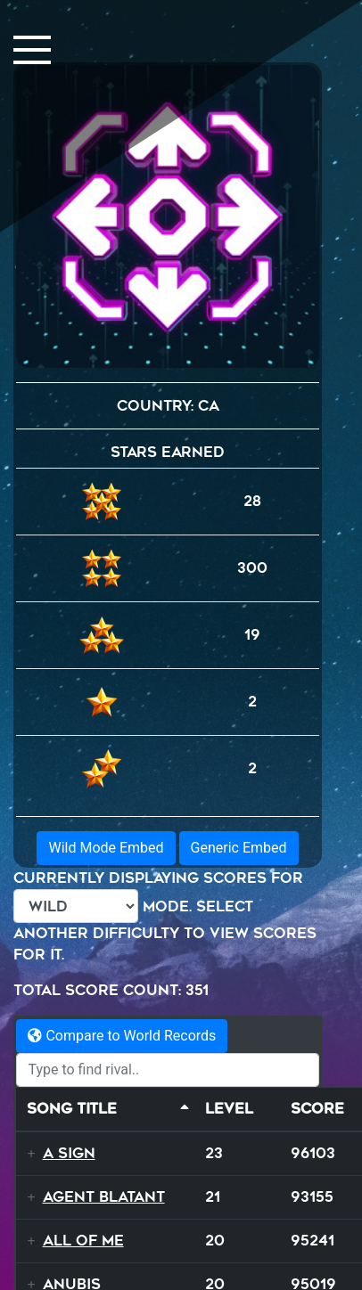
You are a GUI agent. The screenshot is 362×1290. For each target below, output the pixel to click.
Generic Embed (239, 847)
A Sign (69, 1153)
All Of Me (83, 1240)
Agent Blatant (104, 1197)
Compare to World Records (122, 1035)
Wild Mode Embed (105, 847)
